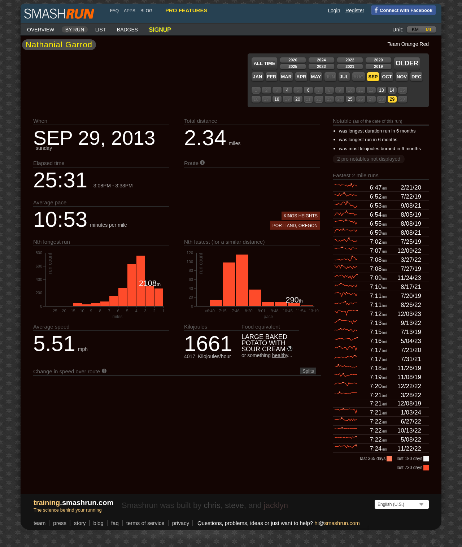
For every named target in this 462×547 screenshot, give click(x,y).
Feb (271, 76)
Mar (286, 76)
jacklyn (276, 505)
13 (381, 90)
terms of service (145, 523)
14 (391, 90)
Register (354, 10)
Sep (373, 76)
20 (297, 99)
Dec (416, 76)
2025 (292, 66)
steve (234, 505)
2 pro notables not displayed (368, 159)
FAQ (114, 10)
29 (392, 99)
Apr (301, 76)
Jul (344, 76)
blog (146, 10)
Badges (127, 29)
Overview (40, 29)
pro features (186, 10)
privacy (180, 523)
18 (276, 99)
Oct (387, 76)
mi (428, 29)
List (100, 29)
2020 (378, 60)
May (316, 76)
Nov (402, 76)
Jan (257, 76)
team (39, 523)
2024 (321, 60)
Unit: (398, 29)
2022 (349, 60)
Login (334, 10)
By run (74, 29)
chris (212, 505)
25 (350, 99)
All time (264, 63)
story (80, 523)
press (59, 523)
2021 (349, 66)
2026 (292, 60)
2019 (378, 66)
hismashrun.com (336, 523)
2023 (321, 66)
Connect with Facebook (401, 9)
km (415, 29)
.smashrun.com (73, 503)
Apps (129, 10)
